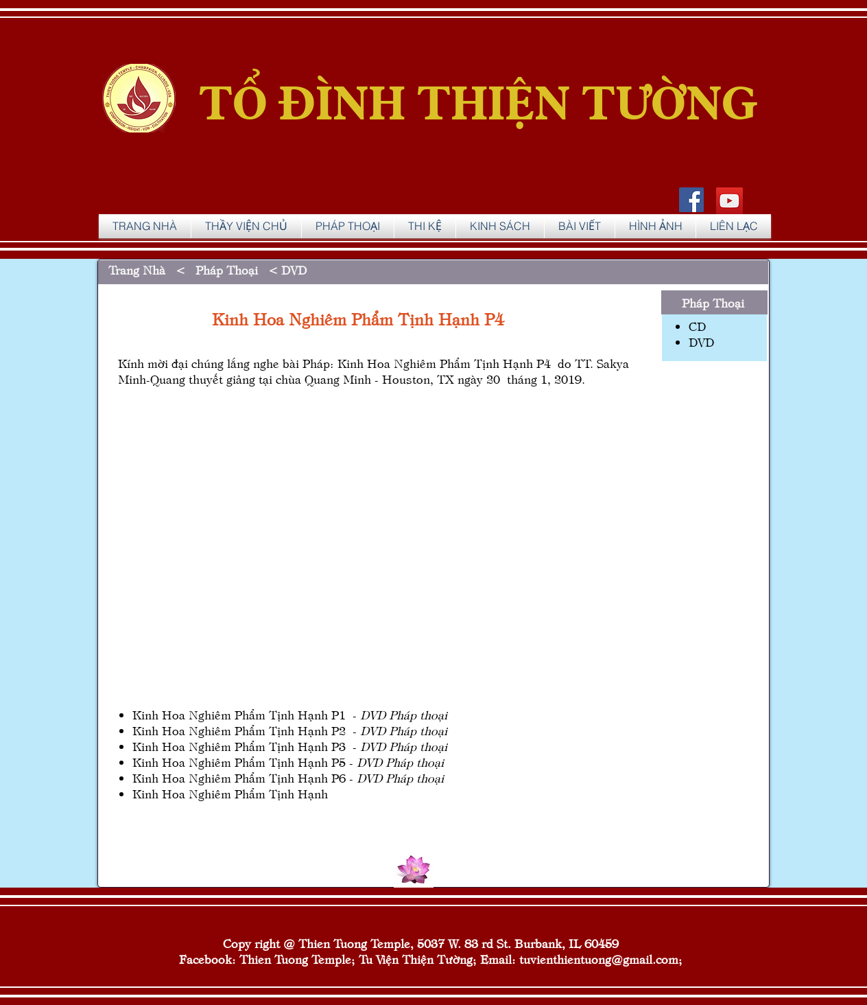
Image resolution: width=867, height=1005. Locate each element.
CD (697, 326)
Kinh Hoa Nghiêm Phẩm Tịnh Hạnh (230, 793)
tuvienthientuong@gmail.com (598, 959)
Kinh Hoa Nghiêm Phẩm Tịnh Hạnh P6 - (288, 777)
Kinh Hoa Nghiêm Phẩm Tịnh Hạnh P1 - (289, 714)
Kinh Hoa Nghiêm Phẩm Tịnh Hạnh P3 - (289, 746)
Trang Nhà (140, 269)
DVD (292, 269)
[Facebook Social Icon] (691, 199)
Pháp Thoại (226, 269)
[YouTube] (729, 200)
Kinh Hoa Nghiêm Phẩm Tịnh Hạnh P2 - (289, 730)
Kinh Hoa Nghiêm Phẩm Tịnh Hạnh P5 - (288, 762)
